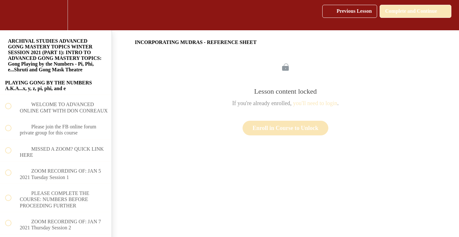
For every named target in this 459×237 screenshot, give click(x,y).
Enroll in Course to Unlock (285, 128)
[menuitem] (56, 15)
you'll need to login (315, 103)
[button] (12, 15)
